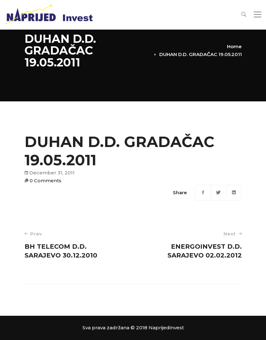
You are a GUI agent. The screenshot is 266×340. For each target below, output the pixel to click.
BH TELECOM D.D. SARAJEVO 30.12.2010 (74, 244)
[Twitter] (218, 193)
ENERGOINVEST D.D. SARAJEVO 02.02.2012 (191, 244)
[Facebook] (203, 193)
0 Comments (45, 181)
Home (234, 46)
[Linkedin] (234, 193)
